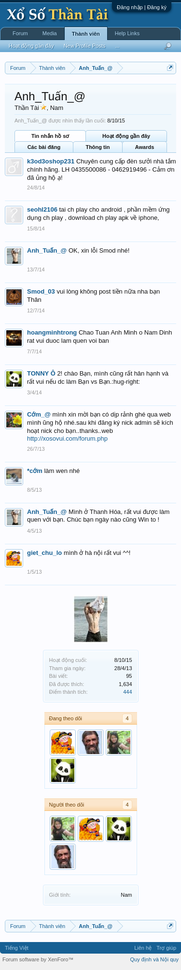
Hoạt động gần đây (126, 136)
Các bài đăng (44, 147)
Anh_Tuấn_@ (47, 250)
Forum (20, 33)
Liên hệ (143, 948)
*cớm (34, 470)
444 (127, 692)
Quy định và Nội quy (154, 959)
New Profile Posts (85, 46)
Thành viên (86, 34)
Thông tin (97, 147)
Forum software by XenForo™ (37, 959)
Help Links (127, 33)
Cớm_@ (39, 414)
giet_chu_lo (44, 552)
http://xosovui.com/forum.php (67, 438)
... (117, 46)
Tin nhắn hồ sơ (50, 136)
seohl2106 (42, 209)
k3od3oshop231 (50, 161)
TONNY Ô (41, 373)
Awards (144, 147)
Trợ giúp (166, 948)
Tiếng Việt (16, 948)
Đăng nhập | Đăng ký (142, 7)
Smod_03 (41, 291)
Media (49, 33)
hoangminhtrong (52, 332)
